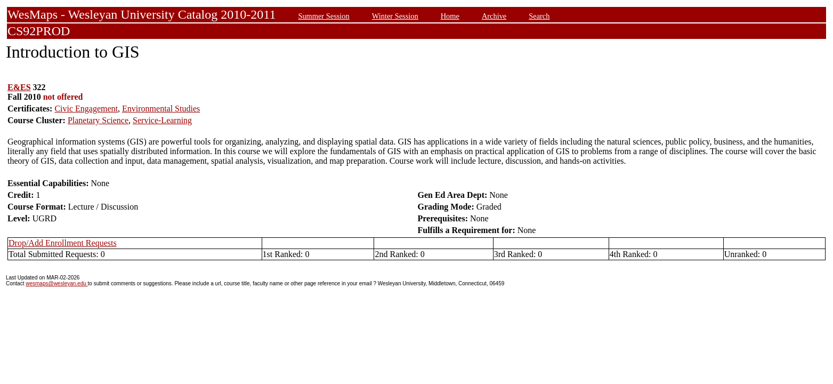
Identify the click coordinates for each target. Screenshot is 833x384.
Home (450, 16)
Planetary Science (98, 120)
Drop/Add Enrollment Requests (63, 242)
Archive (494, 16)
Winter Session (395, 16)
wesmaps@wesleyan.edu (56, 283)
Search (539, 16)
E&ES (19, 87)
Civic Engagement (86, 108)
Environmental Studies (161, 108)
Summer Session (323, 16)
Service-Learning (162, 120)
